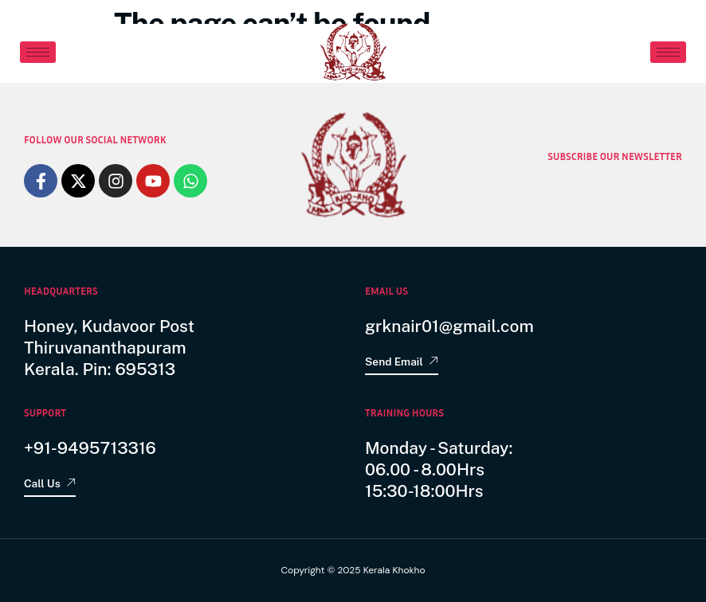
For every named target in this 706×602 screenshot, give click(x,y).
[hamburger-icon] (38, 52)
